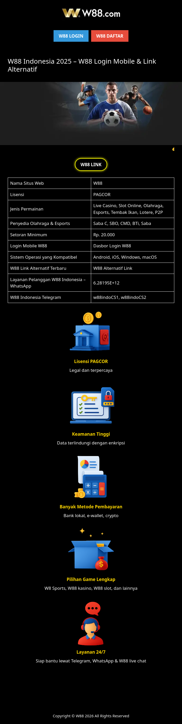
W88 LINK (91, 164)
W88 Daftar (109, 36)
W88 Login (71, 36)
